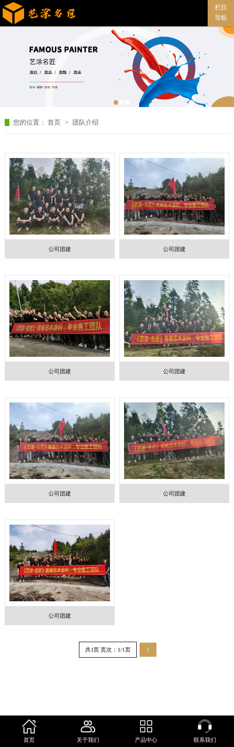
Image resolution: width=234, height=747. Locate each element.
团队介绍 (85, 122)
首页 (54, 122)
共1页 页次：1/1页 (107, 649)
